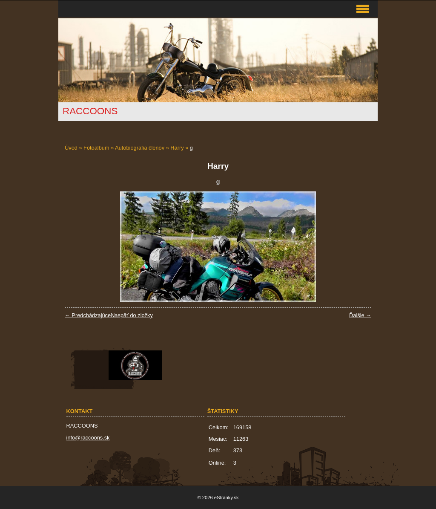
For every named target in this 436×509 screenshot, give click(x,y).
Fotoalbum (96, 148)
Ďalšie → (360, 315)
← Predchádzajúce (88, 315)
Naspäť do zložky (132, 315)
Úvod (71, 148)
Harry (177, 148)
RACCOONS (90, 111)
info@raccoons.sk (88, 437)
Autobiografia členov (139, 148)
